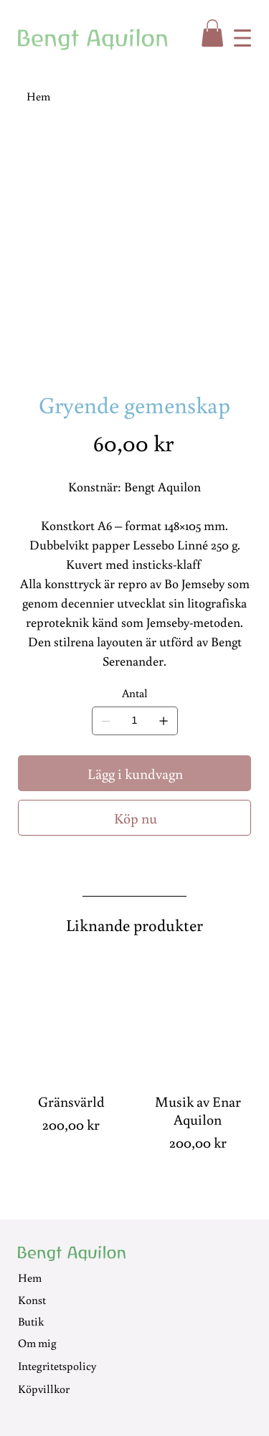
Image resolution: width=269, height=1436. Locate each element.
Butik (31, 1317)
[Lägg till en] (163, 721)
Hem (30, 1273)
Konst (32, 1295)
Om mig (37, 1338)
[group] (134, 1052)
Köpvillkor (44, 1384)
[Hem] (38, 95)
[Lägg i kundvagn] (134, 772)
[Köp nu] (134, 814)
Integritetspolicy (57, 1361)
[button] (212, 33)
